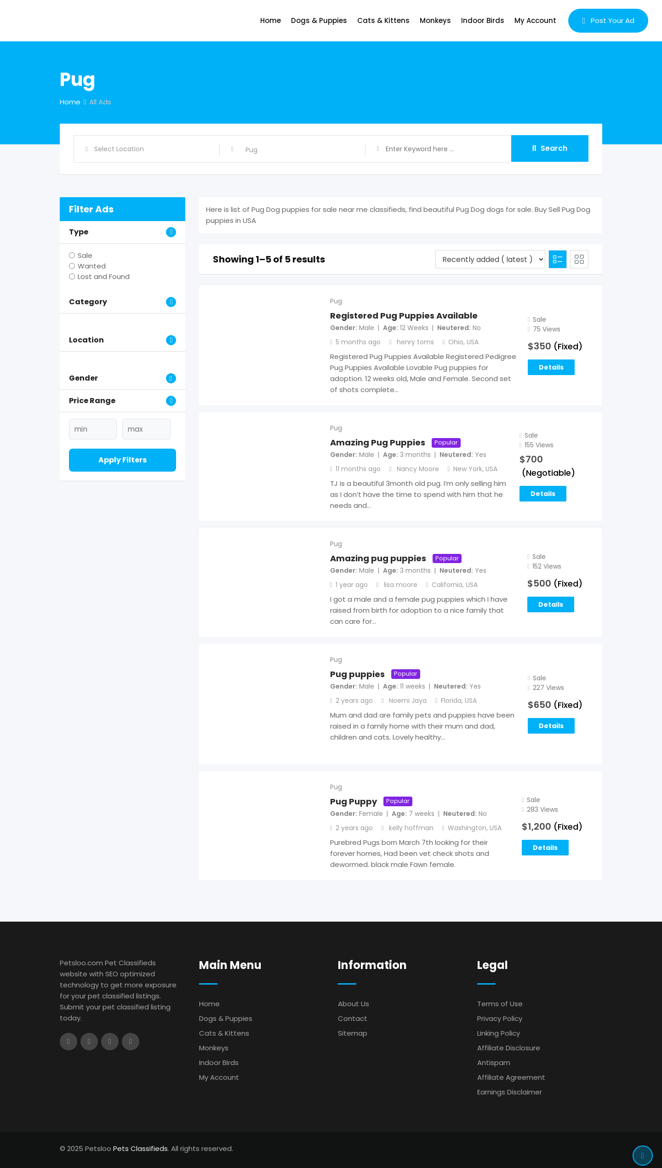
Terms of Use (500, 1003)
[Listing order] (490, 259)
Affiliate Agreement (511, 1077)
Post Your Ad (608, 20)
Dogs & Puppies (319, 20)
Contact (352, 1018)
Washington (467, 827)
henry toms (415, 342)
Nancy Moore (418, 468)
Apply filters (122, 460)
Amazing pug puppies (378, 558)
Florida (451, 700)
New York (467, 468)
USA (473, 342)
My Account (535, 20)
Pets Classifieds (140, 1148)
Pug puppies (357, 674)
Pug (336, 301)
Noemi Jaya (408, 700)
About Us (353, 1003)
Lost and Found (104, 276)
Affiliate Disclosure (508, 1048)
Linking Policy (498, 1033)
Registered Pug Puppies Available (404, 315)
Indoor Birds (482, 20)
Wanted (92, 266)
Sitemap (352, 1033)
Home (270, 20)
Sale (85, 255)
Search (550, 148)
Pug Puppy (353, 801)
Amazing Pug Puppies (377, 442)
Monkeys (435, 20)
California (447, 584)
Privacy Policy (499, 1018)
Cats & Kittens (383, 20)
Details (551, 367)
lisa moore (400, 584)
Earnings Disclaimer (509, 1092)
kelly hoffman (411, 827)
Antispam (493, 1062)
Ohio (455, 342)
